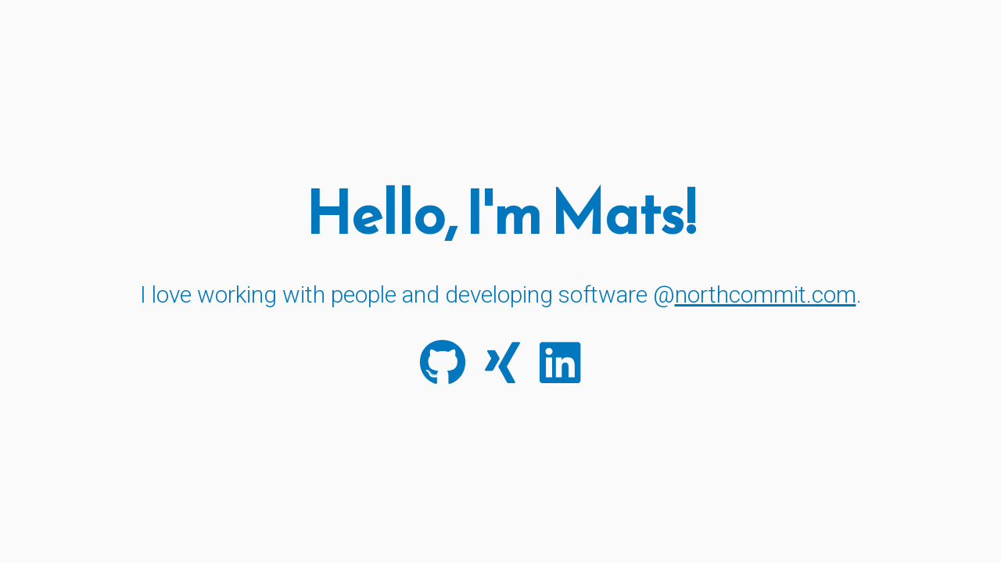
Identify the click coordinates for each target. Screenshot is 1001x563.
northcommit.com (765, 294)
